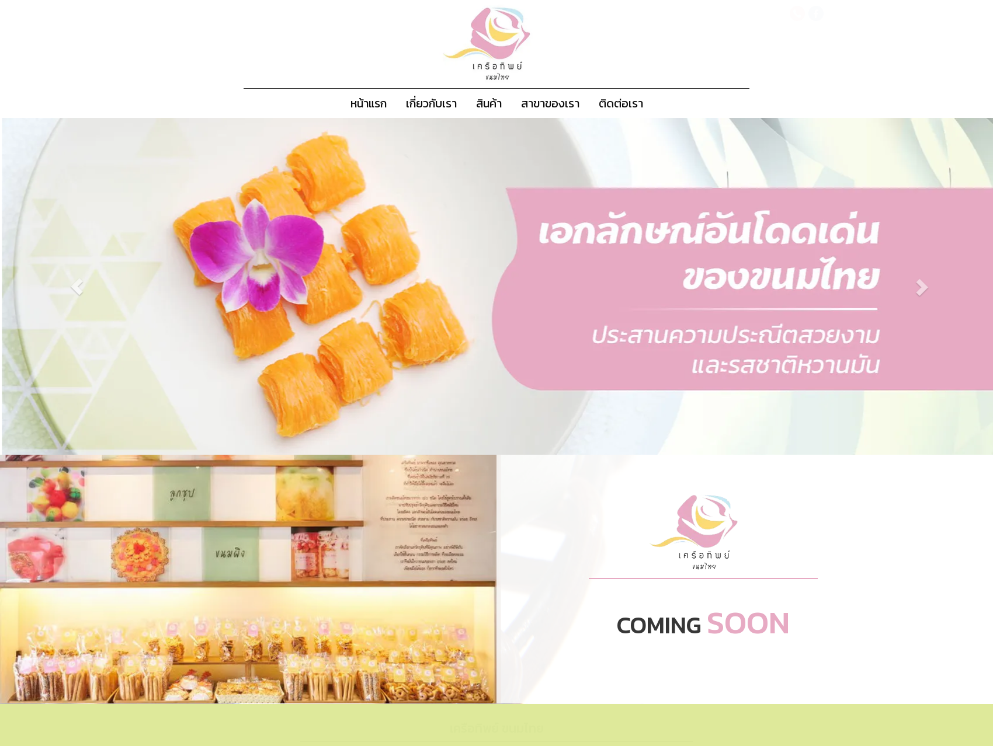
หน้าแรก (368, 103)
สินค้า (489, 103)
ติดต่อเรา (621, 103)
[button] (101, 286)
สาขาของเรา (550, 103)
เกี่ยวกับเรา (431, 103)
